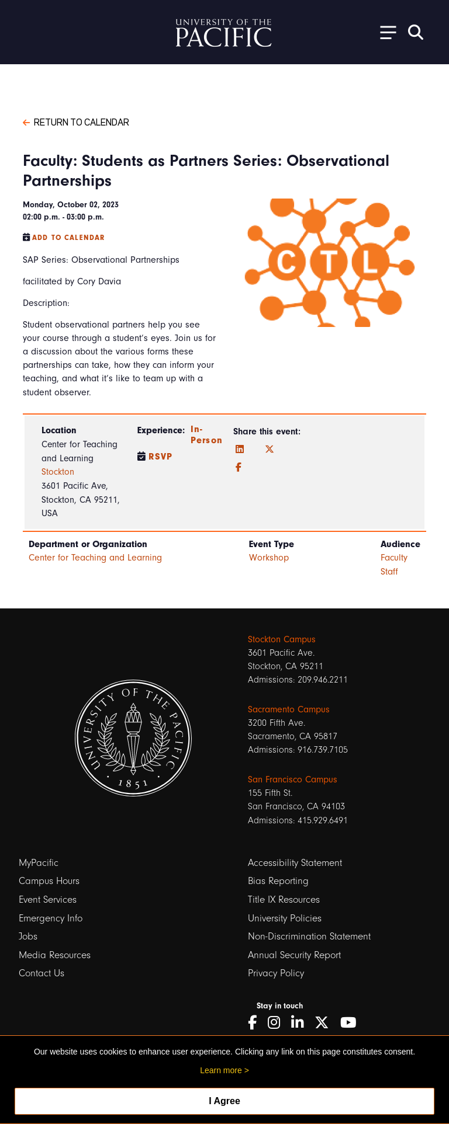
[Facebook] (238, 467)
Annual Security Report (294, 955)
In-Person (207, 434)
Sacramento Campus (289, 709)
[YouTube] (352, 1022)
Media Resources (55, 955)
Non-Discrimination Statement (309, 936)
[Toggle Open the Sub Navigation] (384, 32)
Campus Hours (49, 880)
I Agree (224, 1101)
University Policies (285, 918)
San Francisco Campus (292, 779)
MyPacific (38, 862)
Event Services (48, 899)
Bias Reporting (278, 880)
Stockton (58, 472)
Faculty (394, 557)
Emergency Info (50, 918)
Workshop (269, 557)
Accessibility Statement (295, 862)
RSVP (160, 456)
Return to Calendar (76, 121)
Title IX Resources (284, 899)
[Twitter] (270, 449)
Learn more (221, 1070)
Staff (389, 571)
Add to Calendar (68, 238)
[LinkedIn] (239, 449)
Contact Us (41, 973)
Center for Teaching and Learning (95, 557)
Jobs (28, 936)
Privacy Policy (276, 973)
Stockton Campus (282, 639)
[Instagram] (278, 1022)
